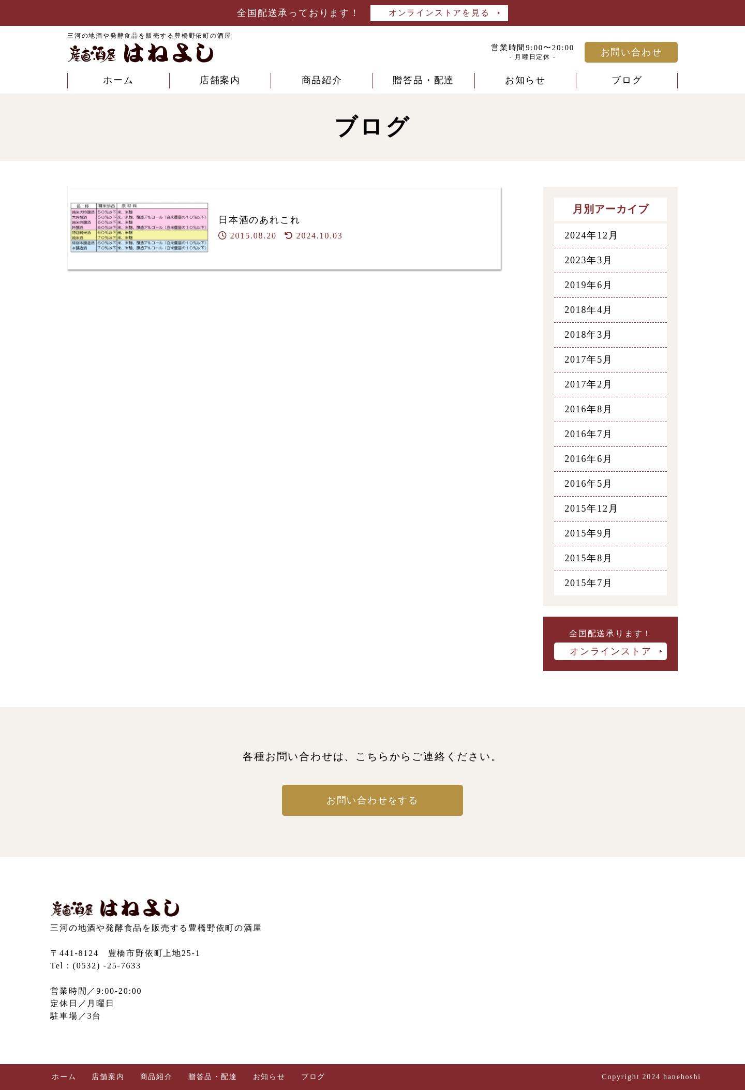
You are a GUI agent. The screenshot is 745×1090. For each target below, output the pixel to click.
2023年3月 (588, 260)
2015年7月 (588, 583)
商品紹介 (322, 80)
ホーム (118, 80)
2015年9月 (588, 533)
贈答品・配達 (423, 80)
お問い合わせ (631, 52)
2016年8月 (588, 409)
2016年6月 (588, 459)
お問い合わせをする (372, 800)
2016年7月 (588, 434)
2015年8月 (588, 558)
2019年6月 (588, 285)
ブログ (627, 80)
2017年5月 (588, 359)
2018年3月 (588, 335)
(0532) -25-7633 (107, 965)
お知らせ (525, 80)
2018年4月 (588, 310)
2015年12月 (591, 508)
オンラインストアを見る (439, 12)
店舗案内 (220, 80)
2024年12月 (591, 235)
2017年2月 (588, 384)
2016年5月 (588, 484)
